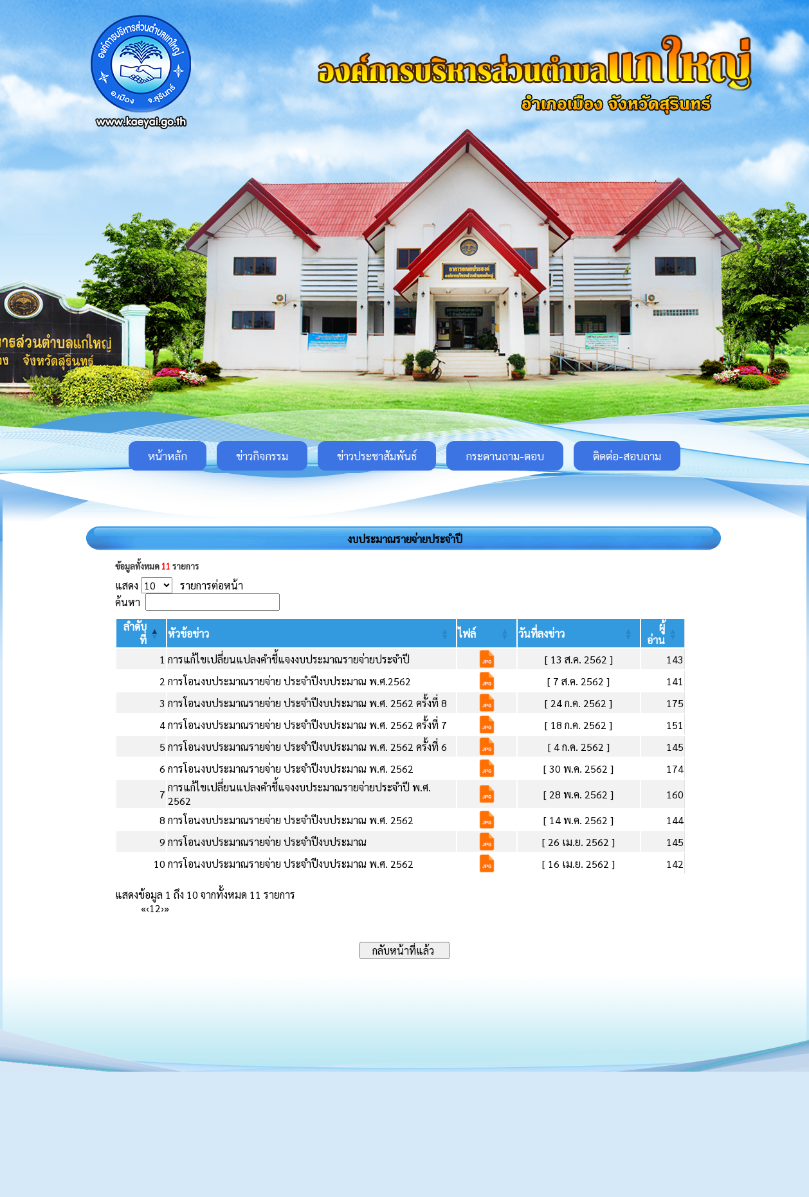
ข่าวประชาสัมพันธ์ (377, 456)
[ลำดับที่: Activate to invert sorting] (141, 633)
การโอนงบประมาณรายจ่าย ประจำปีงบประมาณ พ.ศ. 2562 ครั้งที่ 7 (307, 725)
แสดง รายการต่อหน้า (179, 585)
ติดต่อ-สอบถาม (627, 456)
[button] (188, 633)
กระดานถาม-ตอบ (505, 456)
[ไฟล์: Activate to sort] (486, 633)
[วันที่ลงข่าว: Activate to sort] (579, 633)
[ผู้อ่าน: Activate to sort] (663, 633)
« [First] (143, 908)
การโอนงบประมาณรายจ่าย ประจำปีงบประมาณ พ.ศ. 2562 (291, 768)
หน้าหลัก (167, 456)
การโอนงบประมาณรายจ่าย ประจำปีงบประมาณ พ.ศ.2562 (289, 681)
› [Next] (162, 908)
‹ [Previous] (147, 908)
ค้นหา (127, 602)
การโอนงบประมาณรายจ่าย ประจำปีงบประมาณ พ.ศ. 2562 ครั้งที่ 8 (307, 703)
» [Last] (166, 908)
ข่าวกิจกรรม (262, 456)
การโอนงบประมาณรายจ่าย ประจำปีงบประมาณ (267, 842)
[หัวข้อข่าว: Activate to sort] (311, 633)
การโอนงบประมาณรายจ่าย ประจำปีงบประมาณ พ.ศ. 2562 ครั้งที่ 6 (307, 746)
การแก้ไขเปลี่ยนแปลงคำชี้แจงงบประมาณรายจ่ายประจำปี (289, 659)
